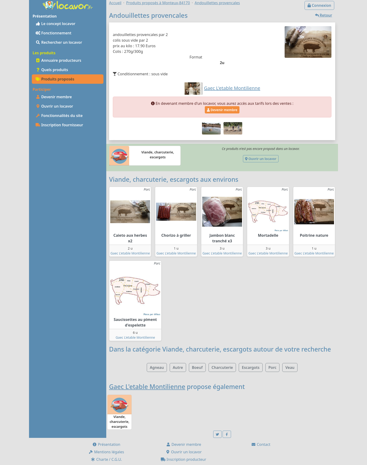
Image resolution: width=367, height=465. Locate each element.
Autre (178, 367)
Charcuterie (222, 367)
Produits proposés (55, 79)
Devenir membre (54, 96)
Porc (272, 367)
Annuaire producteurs (58, 60)
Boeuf (197, 367)
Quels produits (52, 69)
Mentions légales (106, 451)
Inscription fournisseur (59, 124)
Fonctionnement (53, 33)
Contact (260, 444)
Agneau (157, 367)
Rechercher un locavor (59, 42)
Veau (289, 367)
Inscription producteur (183, 459)
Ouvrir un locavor (54, 106)
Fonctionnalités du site (59, 115)
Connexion (319, 5)
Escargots (250, 367)
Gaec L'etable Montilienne (130, 253)
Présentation (106, 444)
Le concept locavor (55, 23)
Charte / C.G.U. (106, 459)
